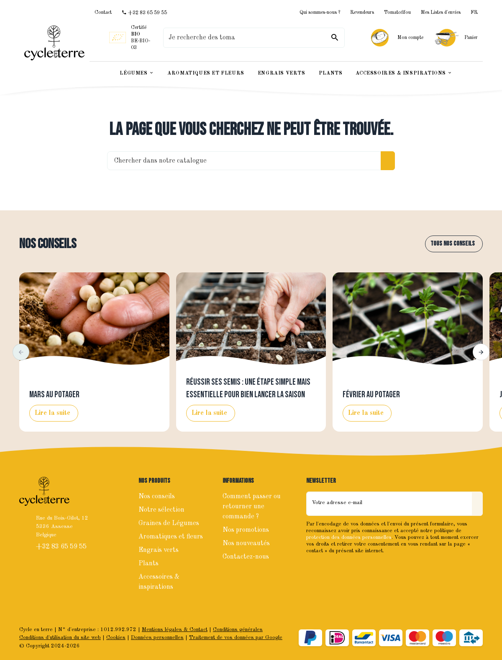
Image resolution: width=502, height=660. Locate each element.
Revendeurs (362, 12)
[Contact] (103, 12)
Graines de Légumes (168, 523)
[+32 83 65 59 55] (144, 12)
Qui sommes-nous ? (320, 12)
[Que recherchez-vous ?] (254, 38)
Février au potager (371, 395)
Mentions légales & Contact (174, 629)
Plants (148, 563)
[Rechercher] (335, 38)
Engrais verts (158, 550)
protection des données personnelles (349, 537)
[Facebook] (313, 568)
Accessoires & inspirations (158, 582)
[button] (21, 352)
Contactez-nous (246, 557)
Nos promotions (246, 530)
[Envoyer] (477, 504)
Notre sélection (161, 510)
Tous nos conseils (452, 244)
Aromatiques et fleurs (170, 536)
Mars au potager (54, 395)
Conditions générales (238, 629)
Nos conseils (47, 244)
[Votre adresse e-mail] (389, 504)
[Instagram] (332, 568)
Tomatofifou (397, 12)
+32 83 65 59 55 (62, 547)
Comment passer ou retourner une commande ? (252, 506)
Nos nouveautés (246, 543)
